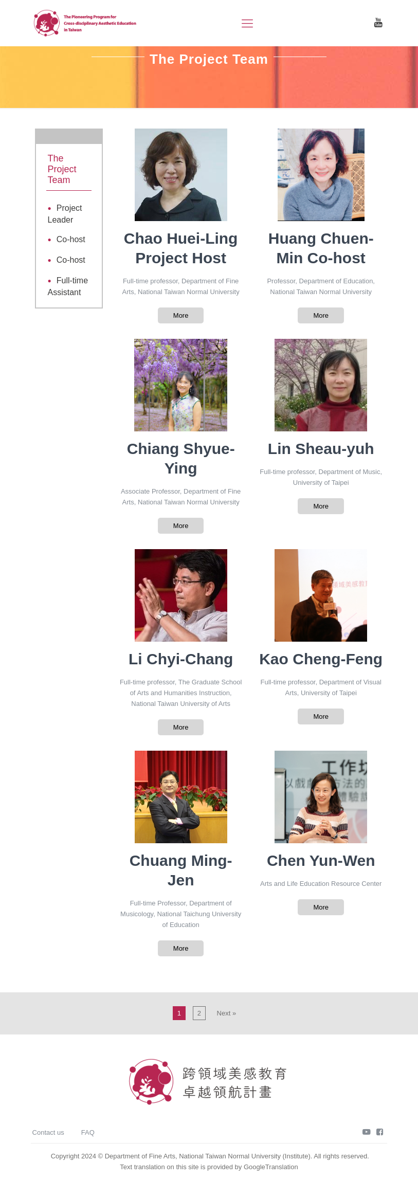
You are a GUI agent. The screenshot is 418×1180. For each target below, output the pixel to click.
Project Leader (65, 214)
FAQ (88, 1132)
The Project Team (62, 169)
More (181, 315)
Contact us (48, 1132)
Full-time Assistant (68, 286)
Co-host (71, 239)
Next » (227, 1013)
